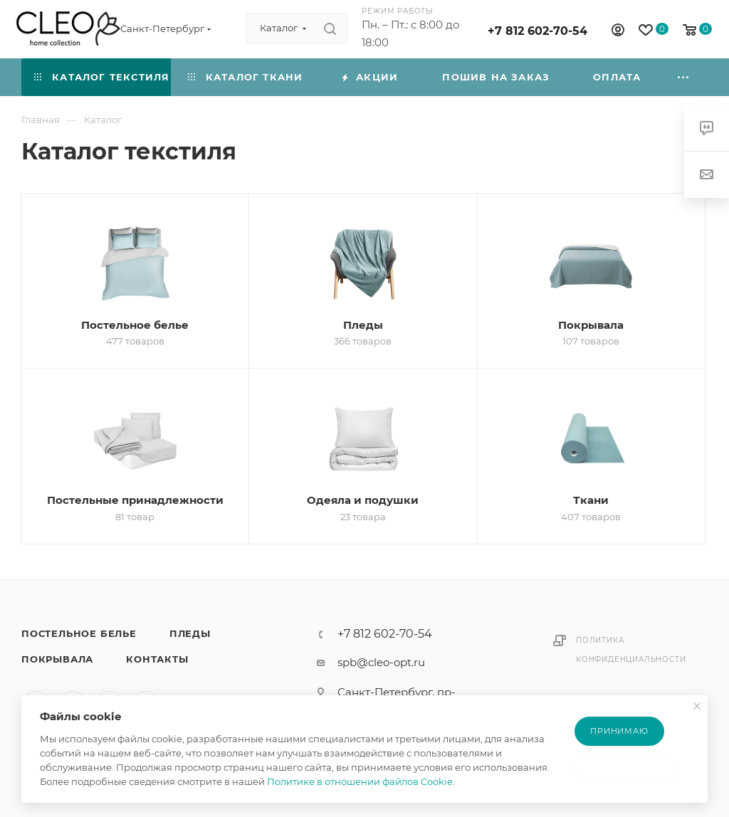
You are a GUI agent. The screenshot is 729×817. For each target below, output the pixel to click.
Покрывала (57, 659)
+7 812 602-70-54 (537, 31)
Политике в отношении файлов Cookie (360, 781)
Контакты (157, 659)
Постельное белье (79, 633)
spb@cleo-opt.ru (381, 662)
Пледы (190, 633)
